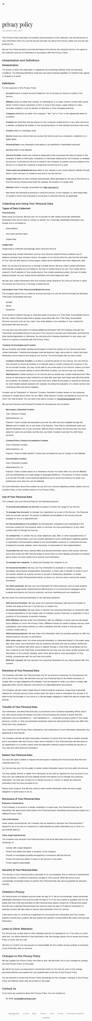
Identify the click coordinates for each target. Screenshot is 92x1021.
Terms (52, 1014)
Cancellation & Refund (75, 1014)
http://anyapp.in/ (51, 187)
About (34, 1014)
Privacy (60, 1014)
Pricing (26, 1014)
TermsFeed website (66, 399)
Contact (43, 1014)
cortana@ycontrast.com (25, 998)
